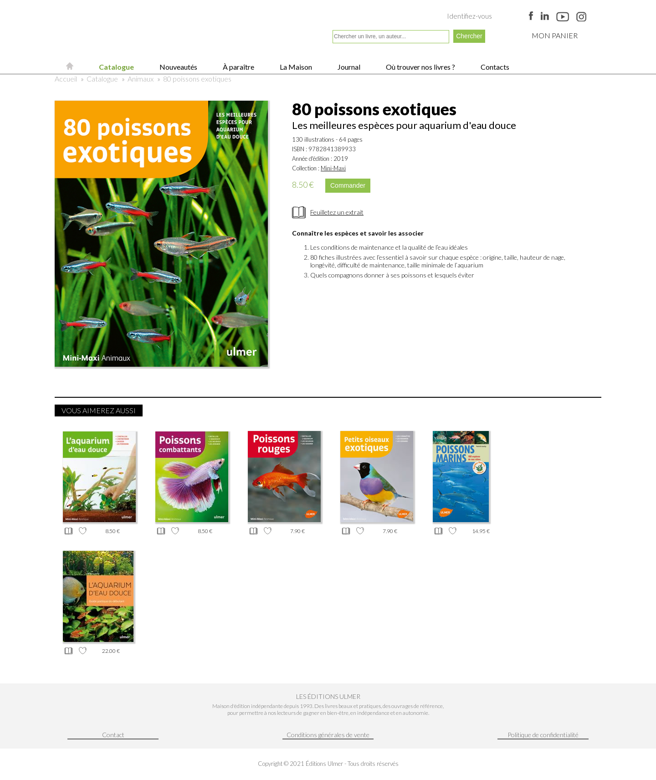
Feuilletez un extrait (337, 212)
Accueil (66, 78)
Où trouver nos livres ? (419, 66)
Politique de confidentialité (543, 735)
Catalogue (115, 66)
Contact (113, 735)
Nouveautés (177, 66)
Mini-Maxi (333, 168)
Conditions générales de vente (328, 735)
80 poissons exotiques (197, 78)
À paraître (237, 66)
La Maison (295, 66)
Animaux (141, 78)
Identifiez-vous (469, 16)
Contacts (494, 66)
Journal (348, 66)
